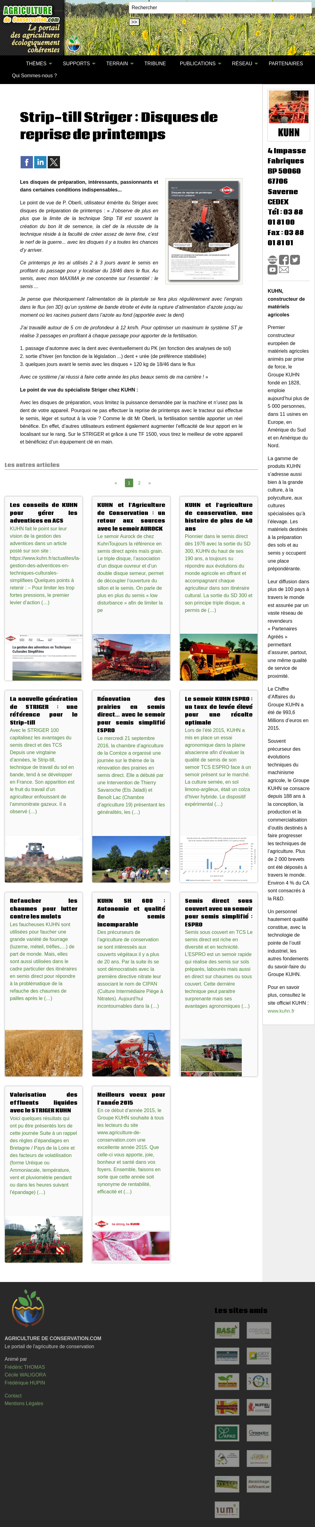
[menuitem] (12, 64)
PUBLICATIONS (198, 63)
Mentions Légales (24, 1403)
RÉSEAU (242, 63)
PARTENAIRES (286, 63)
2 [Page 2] (139, 482)
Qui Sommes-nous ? (34, 75)
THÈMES (36, 63)
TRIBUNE (155, 63)
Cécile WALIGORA (25, 1374)
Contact (13, 1395)
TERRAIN (117, 63)
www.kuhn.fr (281, 1011)
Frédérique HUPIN (25, 1382)
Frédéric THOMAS (25, 1367)
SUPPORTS (76, 63)
